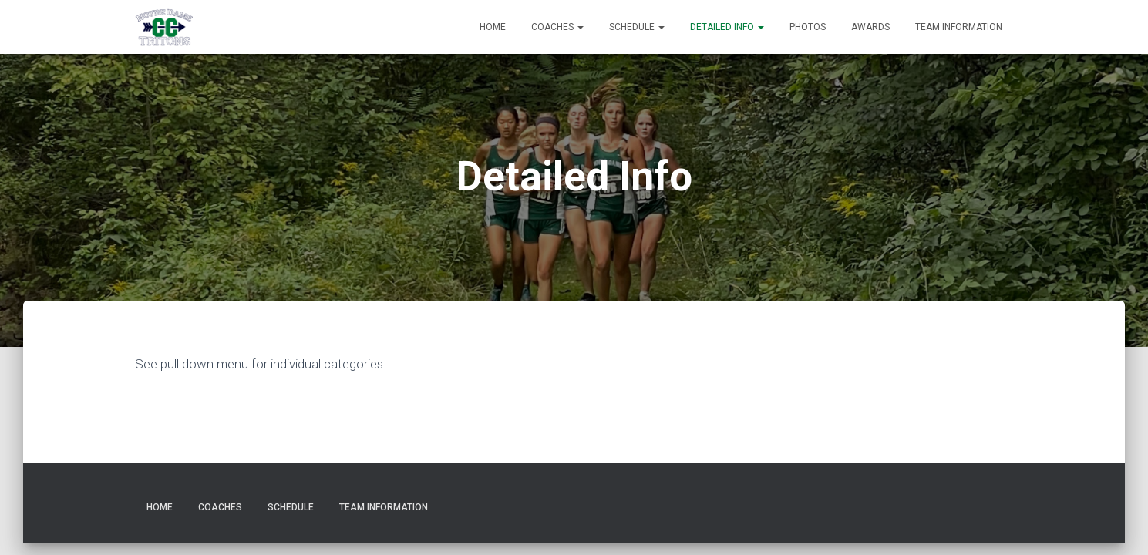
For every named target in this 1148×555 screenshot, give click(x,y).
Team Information (958, 27)
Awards (870, 27)
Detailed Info (727, 27)
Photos (807, 27)
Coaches (557, 27)
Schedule (637, 27)
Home (493, 27)
